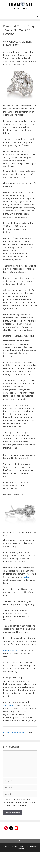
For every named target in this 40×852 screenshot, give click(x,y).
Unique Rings (17, 732)
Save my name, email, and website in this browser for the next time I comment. (21, 802)
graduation (8, 705)
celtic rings (29, 577)
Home (6, 732)
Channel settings (11, 650)
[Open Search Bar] (37, 16)
